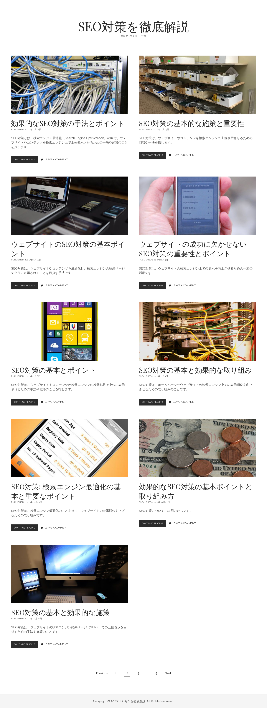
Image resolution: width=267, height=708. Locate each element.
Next (168, 673)
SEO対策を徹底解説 (133, 26)
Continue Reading (27, 160)
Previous (102, 673)
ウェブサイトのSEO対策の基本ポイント (69, 206)
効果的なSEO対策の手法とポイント (69, 85)
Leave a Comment (59, 159)
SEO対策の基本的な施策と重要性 (197, 85)
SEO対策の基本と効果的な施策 (69, 574)
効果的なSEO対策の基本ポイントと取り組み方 (197, 448)
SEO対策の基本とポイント (69, 331)
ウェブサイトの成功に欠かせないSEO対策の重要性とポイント (197, 206)
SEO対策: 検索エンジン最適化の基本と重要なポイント (69, 448)
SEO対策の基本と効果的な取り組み (197, 331)
